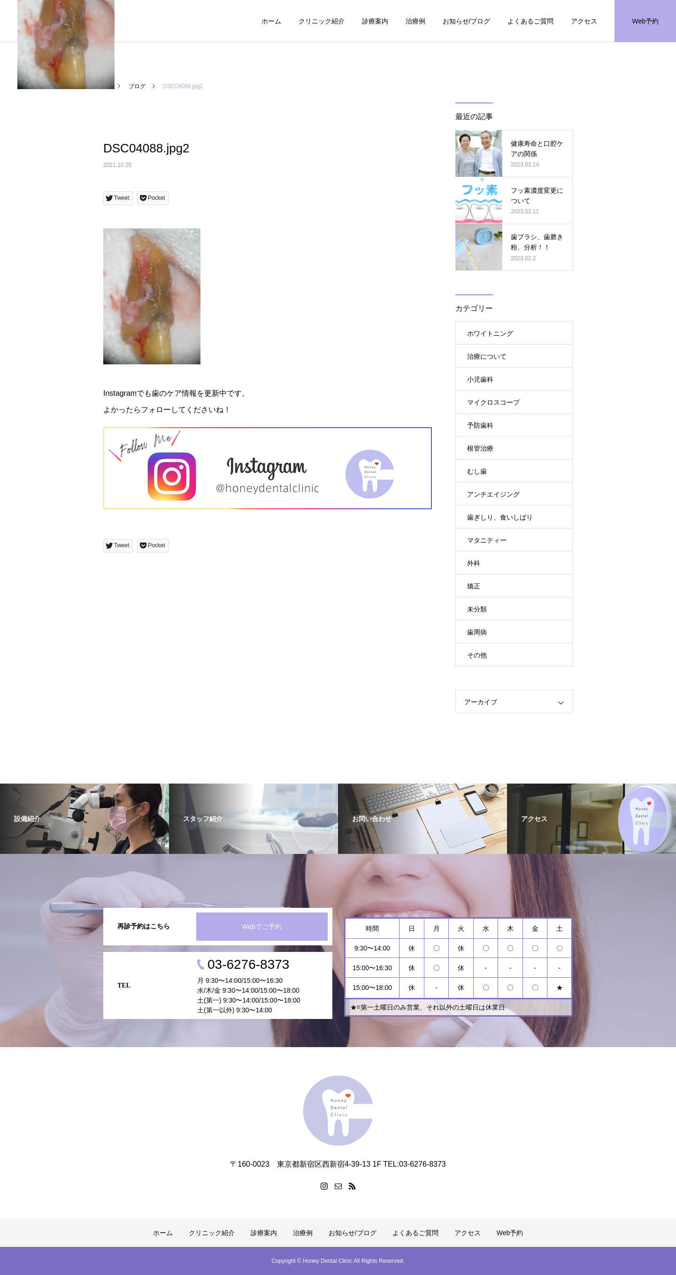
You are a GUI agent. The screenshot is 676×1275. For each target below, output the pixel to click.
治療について (487, 356)
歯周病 (477, 632)
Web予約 (645, 21)
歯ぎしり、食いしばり (500, 517)
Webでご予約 (262, 926)
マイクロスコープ (493, 402)
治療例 (415, 21)
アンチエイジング (493, 494)
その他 (477, 655)
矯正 (473, 586)
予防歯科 (480, 425)
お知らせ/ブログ (467, 21)
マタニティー (487, 540)
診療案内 (375, 21)
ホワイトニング (490, 333)
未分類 (477, 609)
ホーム (271, 21)
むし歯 (477, 471)
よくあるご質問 (530, 21)
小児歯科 (480, 379)
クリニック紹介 (322, 21)
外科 (473, 563)
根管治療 (480, 448)
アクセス (584, 21)
